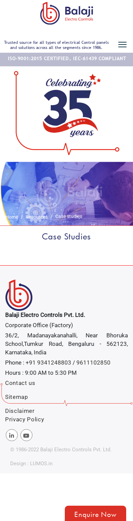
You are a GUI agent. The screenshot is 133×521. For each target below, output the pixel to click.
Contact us (20, 383)
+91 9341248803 (48, 362)
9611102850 (93, 362)
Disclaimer (20, 410)
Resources (37, 217)
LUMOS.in (41, 463)
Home (11, 217)
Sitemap (16, 396)
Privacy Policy (24, 419)
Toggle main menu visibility (123, 43)
